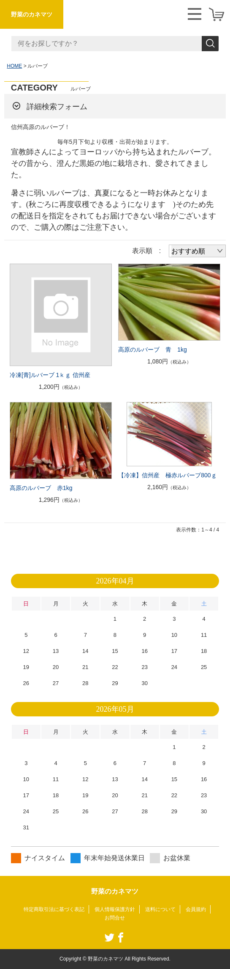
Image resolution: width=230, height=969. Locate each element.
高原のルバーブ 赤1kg (41, 487)
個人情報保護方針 (115, 909)
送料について (160, 909)
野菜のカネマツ (31, 14)
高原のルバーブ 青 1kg (152, 349)
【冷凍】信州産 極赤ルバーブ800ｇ (167, 475)
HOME (14, 66)
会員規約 (196, 909)
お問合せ (115, 918)
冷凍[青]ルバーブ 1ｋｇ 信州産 (50, 375)
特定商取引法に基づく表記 (54, 909)
